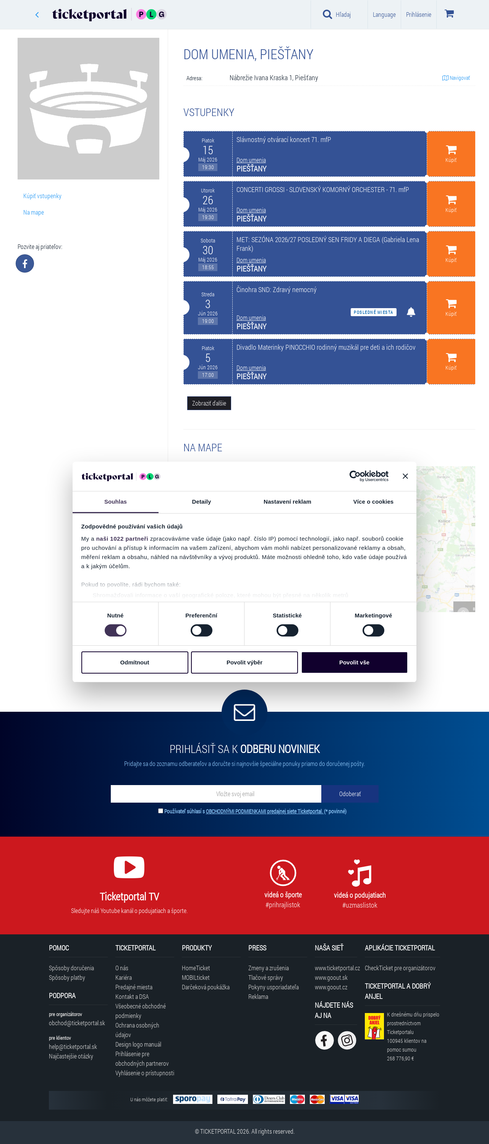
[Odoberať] (350, 794)
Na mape (33, 212)
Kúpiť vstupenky (42, 196)
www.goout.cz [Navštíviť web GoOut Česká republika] (331, 987)
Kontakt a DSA (132, 996)
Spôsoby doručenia (71, 968)
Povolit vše (354, 662)
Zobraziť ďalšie (209, 403)
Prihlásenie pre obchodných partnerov (142, 1058)
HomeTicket (196, 968)
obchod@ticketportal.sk (77, 1023)
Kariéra (123, 977)
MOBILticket (196, 977)
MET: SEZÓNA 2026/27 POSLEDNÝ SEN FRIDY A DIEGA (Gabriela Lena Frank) (327, 244)
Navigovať (456, 77)
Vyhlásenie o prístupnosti (144, 1073)
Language (384, 14)
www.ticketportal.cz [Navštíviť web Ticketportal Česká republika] (336, 968)
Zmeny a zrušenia (268, 968)
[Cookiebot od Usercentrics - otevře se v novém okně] (355, 476)
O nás (121, 968)
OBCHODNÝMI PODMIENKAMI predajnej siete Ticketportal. (265, 811)
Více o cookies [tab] (373, 501)
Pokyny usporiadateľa (273, 987)
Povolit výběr (244, 662)
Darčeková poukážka (206, 987)
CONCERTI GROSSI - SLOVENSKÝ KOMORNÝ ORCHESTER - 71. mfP (322, 189)
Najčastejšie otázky (71, 1056)
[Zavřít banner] (405, 476)
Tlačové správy (265, 977)
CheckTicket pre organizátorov (400, 968)
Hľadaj (337, 14)
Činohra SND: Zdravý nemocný (276, 289)
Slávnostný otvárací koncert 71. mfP (283, 139)
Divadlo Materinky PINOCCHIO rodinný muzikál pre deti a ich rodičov (326, 347)
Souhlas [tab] (115, 501)
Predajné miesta (133, 987)
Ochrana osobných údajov (137, 1030)
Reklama (258, 996)
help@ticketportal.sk (73, 1046)
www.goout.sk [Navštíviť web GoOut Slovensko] (331, 977)
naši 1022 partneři (122, 538)
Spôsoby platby (67, 977)
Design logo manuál (138, 1044)
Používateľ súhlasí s (255, 811)
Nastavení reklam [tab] (287, 501)
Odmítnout (134, 662)
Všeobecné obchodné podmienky (140, 1011)
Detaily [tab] (201, 501)
